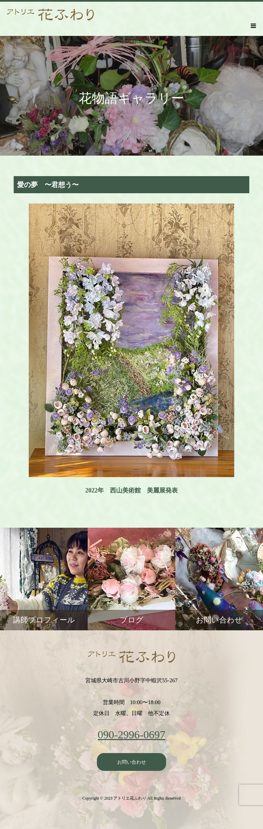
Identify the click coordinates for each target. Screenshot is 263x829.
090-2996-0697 (131, 734)
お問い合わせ (131, 762)
